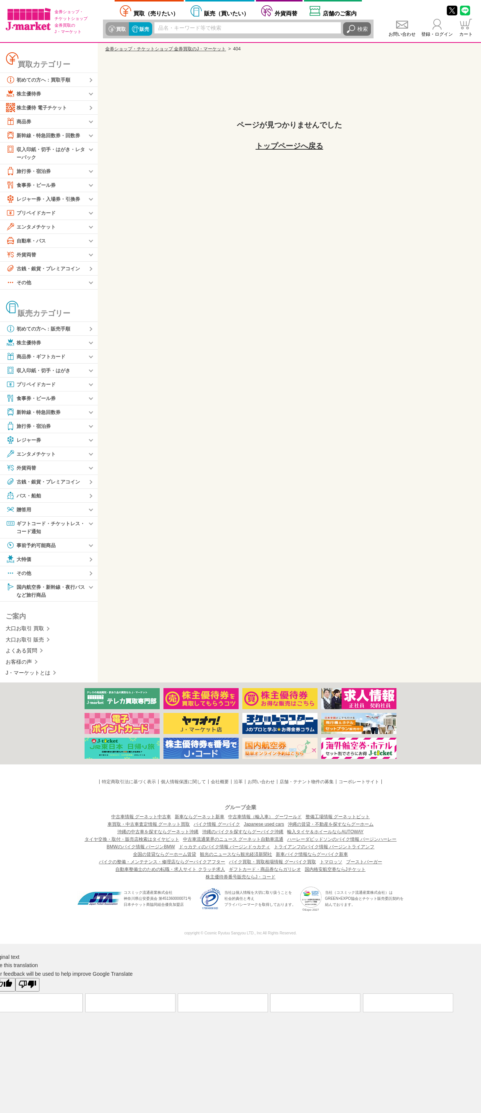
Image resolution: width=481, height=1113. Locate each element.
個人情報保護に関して (183, 783)
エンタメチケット (32, 227)
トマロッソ (331, 863)
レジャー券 (24, 440)
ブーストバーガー (364, 863)
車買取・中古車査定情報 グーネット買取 (148, 826)
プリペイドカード (32, 213)
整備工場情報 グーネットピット (338, 818)
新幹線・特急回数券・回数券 (45, 135)
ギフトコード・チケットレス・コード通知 (43, 527)
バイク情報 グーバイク (217, 826)
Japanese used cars (264, 826)
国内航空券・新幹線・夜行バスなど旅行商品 (45, 592)
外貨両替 (286, 13)
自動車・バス (27, 241)
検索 (362, 29)
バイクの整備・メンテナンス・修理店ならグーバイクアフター (162, 863)
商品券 (19, 121)
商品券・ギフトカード (37, 356)
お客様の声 (19, 663)
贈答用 (19, 509)
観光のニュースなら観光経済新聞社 (236, 856)
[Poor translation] (27, 986)
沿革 (238, 783)
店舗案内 (340, 13)
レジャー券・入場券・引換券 (45, 199)
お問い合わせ (402, 34)
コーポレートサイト (359, 783)
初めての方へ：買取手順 (40, 79)
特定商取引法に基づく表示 (129, 783)
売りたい (155, 13)
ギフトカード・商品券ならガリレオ (265, 871)
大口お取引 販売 (25, 641)
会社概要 (220, 783)
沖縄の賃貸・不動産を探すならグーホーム (331, 826)
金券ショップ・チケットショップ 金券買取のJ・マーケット (165, 49)
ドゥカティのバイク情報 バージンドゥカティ (224, 848)
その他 (19, 282)
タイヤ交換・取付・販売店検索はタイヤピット (132, 841)
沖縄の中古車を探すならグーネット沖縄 (157, 833)
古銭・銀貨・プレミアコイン (45, 268)
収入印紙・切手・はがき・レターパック (45, 153)
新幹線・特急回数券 (35, 412)
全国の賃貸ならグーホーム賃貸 (164, 856)
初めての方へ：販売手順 (40, 329)
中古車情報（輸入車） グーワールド (264, 818)
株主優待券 (24, 93)
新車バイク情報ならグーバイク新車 (312, 856)
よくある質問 (21, 652)
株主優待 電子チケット (38, 107)
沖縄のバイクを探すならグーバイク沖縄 (242, 833)
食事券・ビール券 (32, 185)
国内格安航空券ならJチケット (335, 871)
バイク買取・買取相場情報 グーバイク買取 (272, 863)
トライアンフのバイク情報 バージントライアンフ (324, 848)
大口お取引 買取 (25, 630)
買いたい (226, 13)
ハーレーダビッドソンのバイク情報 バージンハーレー (341, 841)
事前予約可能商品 (32, 546)
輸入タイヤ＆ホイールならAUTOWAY (325, 833)
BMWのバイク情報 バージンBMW (141, 848)
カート (466, 34)
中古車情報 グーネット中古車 (141, 818)
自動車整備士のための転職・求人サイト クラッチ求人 (170, 871)
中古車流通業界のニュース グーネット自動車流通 (233, 841)
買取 (120, 29)
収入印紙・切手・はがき (40, 370)
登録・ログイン (437, 34)
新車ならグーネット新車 (199, 818)
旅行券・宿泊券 (29, 171)
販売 (143, 29)
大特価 (19, 560)
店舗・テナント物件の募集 (307, 783)
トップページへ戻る (289, 146)
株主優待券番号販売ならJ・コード (240, 878)
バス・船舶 (24, 495)
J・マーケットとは (28, 675)
